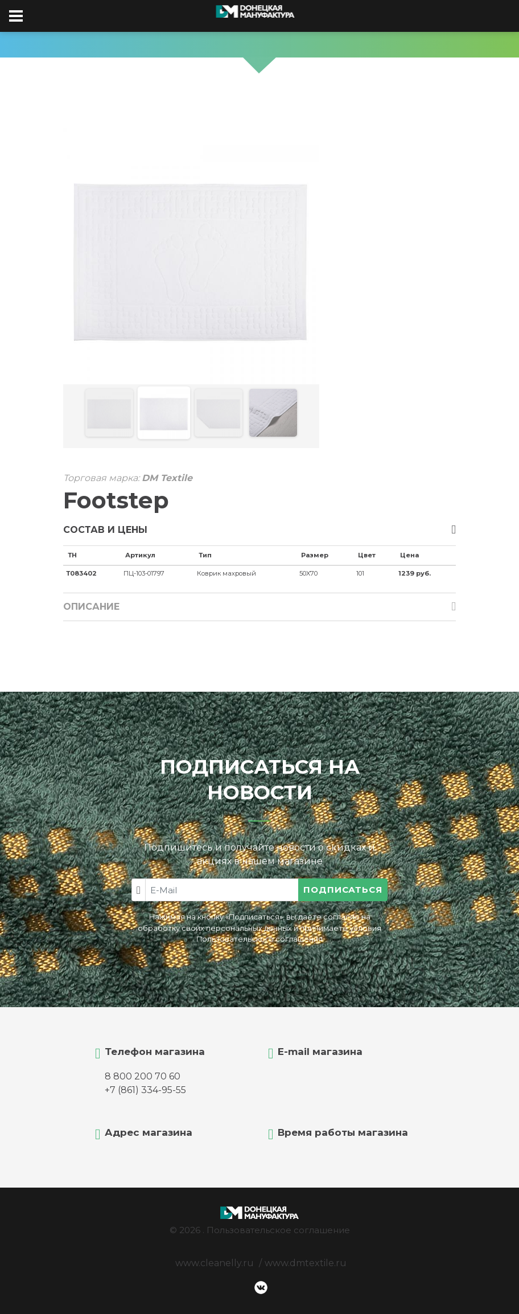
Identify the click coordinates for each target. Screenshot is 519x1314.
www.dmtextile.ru (306, 1263)
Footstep (116, 500)
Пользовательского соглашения (259, 939)
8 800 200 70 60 (142, 1076)
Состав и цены (105, 529)
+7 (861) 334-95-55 (145, 1090)
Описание (91, 606)
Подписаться (342, 889)
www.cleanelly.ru (214, 1263)
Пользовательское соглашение (278, 1230)
